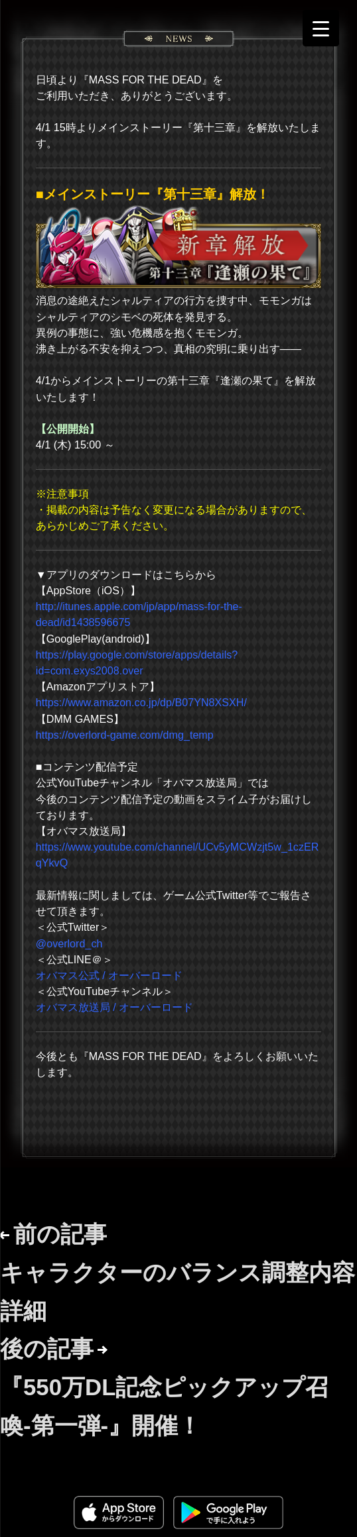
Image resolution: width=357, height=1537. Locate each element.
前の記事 (177, 1272)
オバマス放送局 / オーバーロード (114, 1007)
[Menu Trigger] (321, 28)
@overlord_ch (69, 943)
